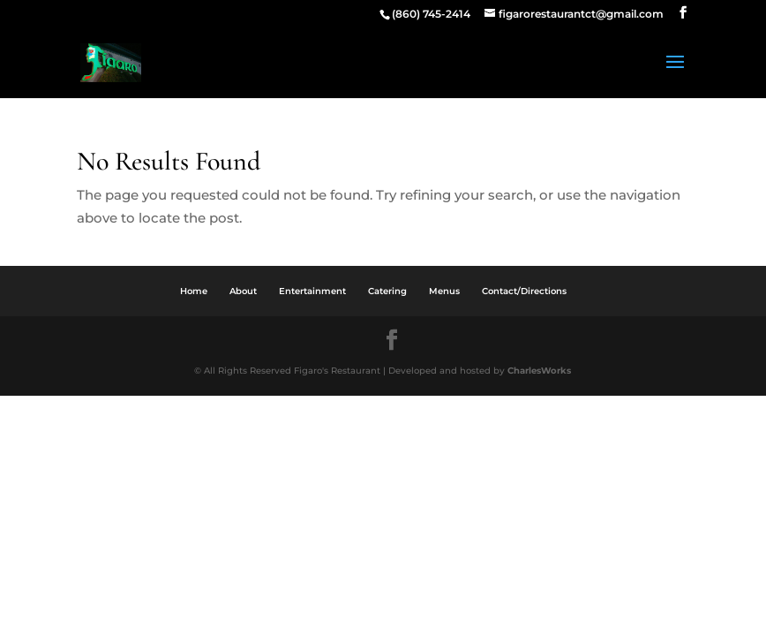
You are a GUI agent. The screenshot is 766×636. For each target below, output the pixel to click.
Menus (444, 291)
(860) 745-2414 (431, 13)
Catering (387, 291)
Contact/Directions (524, 291)
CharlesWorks (539, 370)
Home (193, 291)
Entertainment (312, 291)
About (243, 291)
